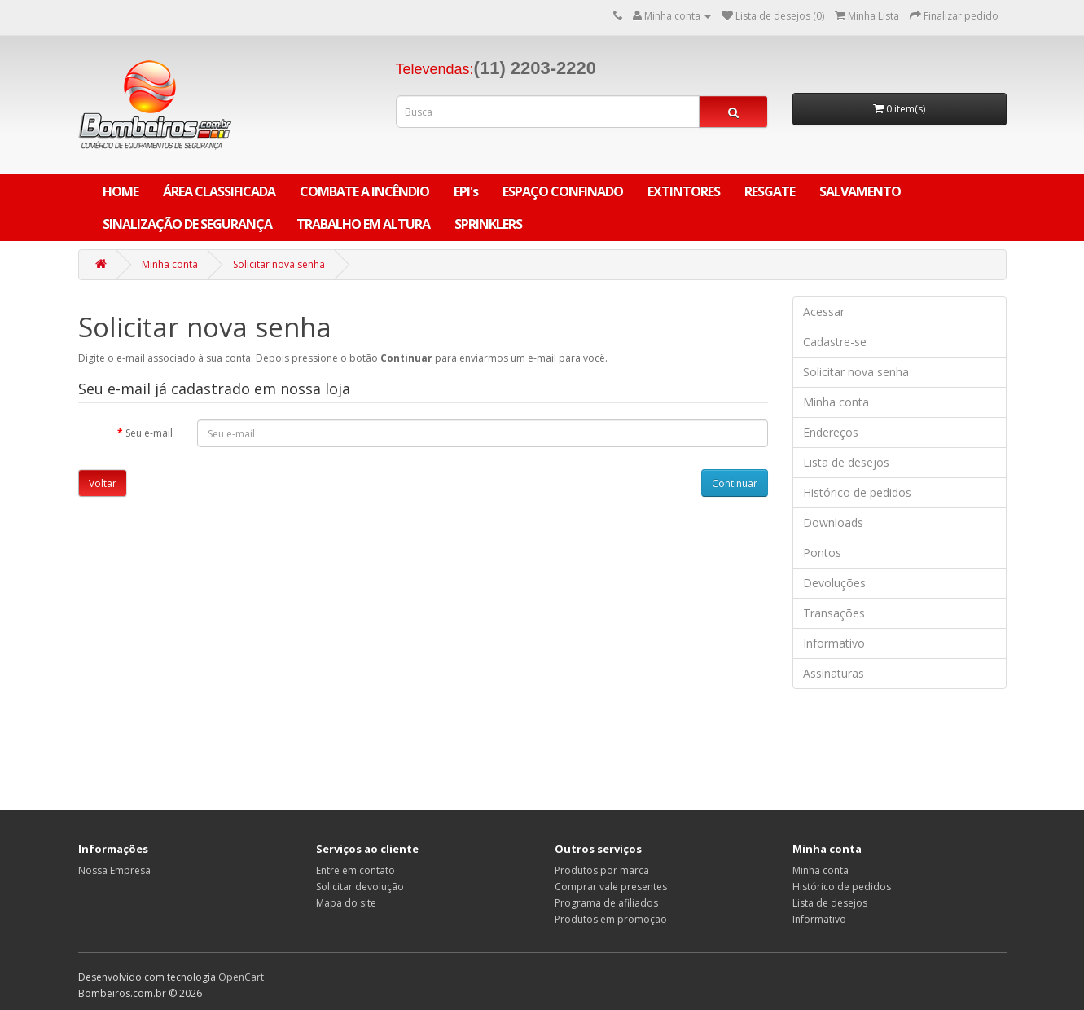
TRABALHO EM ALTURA (363, 224)
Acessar (824, 311)
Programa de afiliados (606, 903)
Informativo (834, 643)
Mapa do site (346, 903)
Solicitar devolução (360, 887)
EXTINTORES (683, 191)
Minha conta (170, 264)
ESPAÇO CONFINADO (563, 191)
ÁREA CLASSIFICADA (219, 191)
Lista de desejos (846, 462)
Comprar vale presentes (611, 887)
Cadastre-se (835, 341)
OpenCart (241, 977)
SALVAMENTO (860, 191)
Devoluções (834, 583)
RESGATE (769, 191)
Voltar (102, 483)
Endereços (830, 432)
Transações (834, 613)
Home (120, 191)
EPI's (466, 191)
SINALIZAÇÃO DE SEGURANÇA (187, 224)
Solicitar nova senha (279, 264)
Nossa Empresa (114, 870)
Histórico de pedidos (857, 492)
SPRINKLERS (488, 224)
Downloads (833, 522)
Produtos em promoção (611, 919)
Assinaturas (833, 673)
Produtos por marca (602, 870)
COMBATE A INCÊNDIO (364, 191)
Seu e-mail (149, 433)
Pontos (822, 552)
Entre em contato (355, 870)
